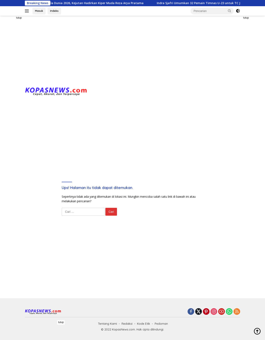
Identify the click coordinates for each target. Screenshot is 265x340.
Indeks (54, 10)
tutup (19, 17)
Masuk (39, 10)
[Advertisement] (132, 49)
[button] (229, 10)
